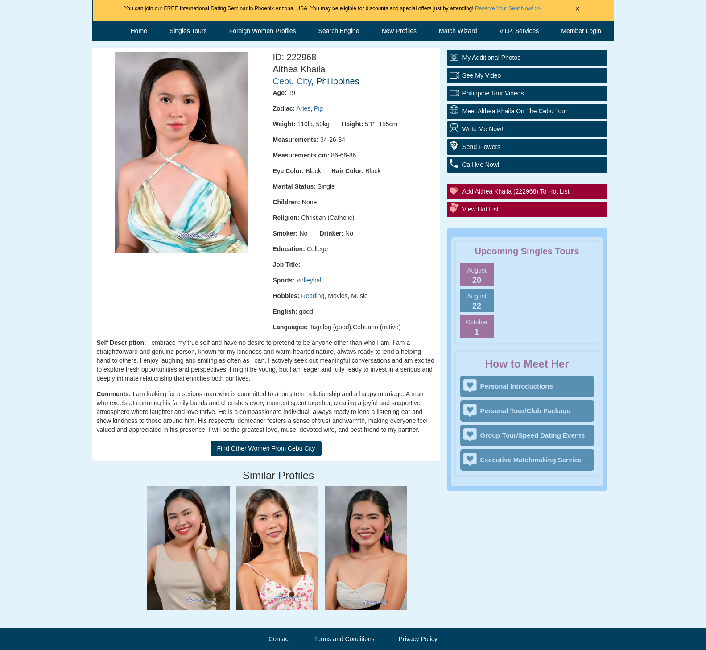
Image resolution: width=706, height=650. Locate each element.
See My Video (481, 75)
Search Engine (338, 30)
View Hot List (480, 209)
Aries (303, 108)
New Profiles (399, 30)
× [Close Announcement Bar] (577, 9)
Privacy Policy (418, 638)
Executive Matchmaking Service (531, 460)
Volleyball (309, 280)
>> (508, 8)
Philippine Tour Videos (493, 93)
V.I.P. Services (519, 30)
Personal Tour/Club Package (525, 410)
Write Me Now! (483, 128)
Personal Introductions (516, 386)
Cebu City (292, 81)
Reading (312, 295)
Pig (318, 108)
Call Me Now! (481, 164)
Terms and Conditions (344, 638)
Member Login (581, 30)
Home (139, 30)
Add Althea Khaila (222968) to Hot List (516, 191)
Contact (279, 638)
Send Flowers (481, 146)
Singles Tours (188, 30)
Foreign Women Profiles (262, 30)
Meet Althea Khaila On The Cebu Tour (514, 111)
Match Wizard (458, 30)
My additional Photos (491, 57)
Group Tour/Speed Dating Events (532, 435)
